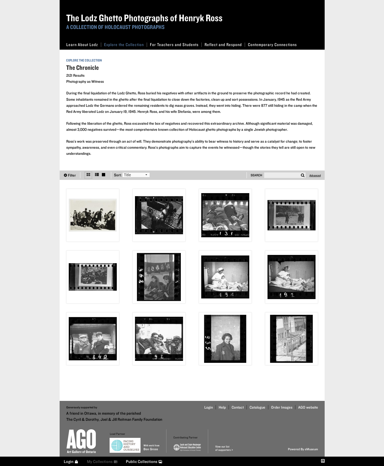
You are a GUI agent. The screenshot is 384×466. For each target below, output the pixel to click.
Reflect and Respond (225, 44)
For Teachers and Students (176, 44)
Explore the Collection (125, 44)
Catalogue (257, 407)
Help (222, 407)
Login (208, 407)
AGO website (308, 407)
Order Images (281, 407)
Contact (238, 407)
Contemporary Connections (272, 44)
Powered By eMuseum (303, 449)
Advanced (315, 175)
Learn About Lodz (83, 44)
